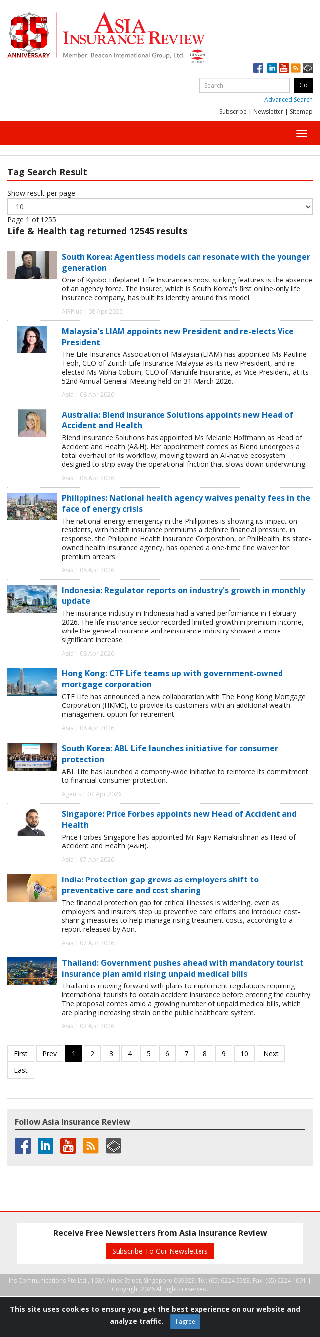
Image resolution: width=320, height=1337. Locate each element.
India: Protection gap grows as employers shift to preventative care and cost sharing (160, 885)
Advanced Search (288, 99)
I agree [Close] (185, 1321)
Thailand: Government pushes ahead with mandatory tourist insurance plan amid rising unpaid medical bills (183, 968)
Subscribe (233, 111)
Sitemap (301, 111)
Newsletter (268, 111)
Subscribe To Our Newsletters (160, 1251)
